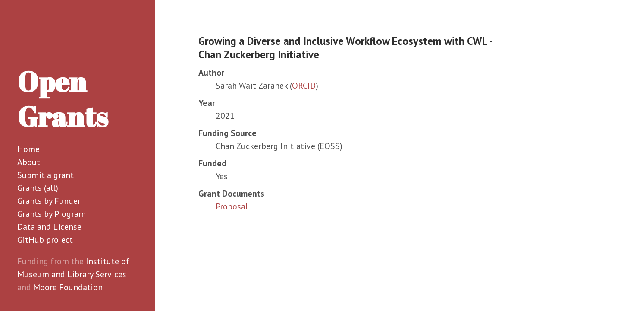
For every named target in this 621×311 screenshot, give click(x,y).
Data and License (49, 226)
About (28, 162)
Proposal (232, 206)
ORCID (304, 85)
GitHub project (45, 239)
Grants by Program (51, 213)
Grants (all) (37, 188)
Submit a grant (45, 175)
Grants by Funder (49, 200)
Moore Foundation (68, 287)
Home (28, 149)
